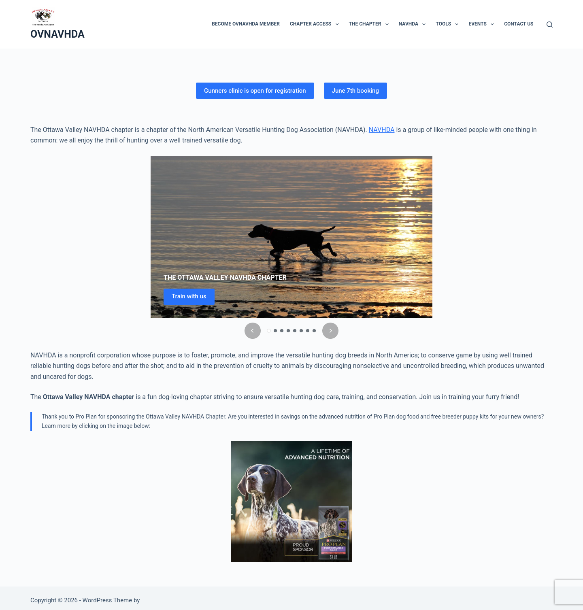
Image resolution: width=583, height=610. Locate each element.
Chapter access (316, 24)
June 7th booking (355, 90)
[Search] (550, 24)
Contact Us (518, 24)
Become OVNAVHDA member (246, 24)
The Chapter (370, 24)
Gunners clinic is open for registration (255, 90)
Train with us (189, 296)
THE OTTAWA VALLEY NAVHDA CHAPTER (225, 277)
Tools (449, 24)
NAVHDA (414, 24)
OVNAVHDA (57, 34)
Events (482, 24)
